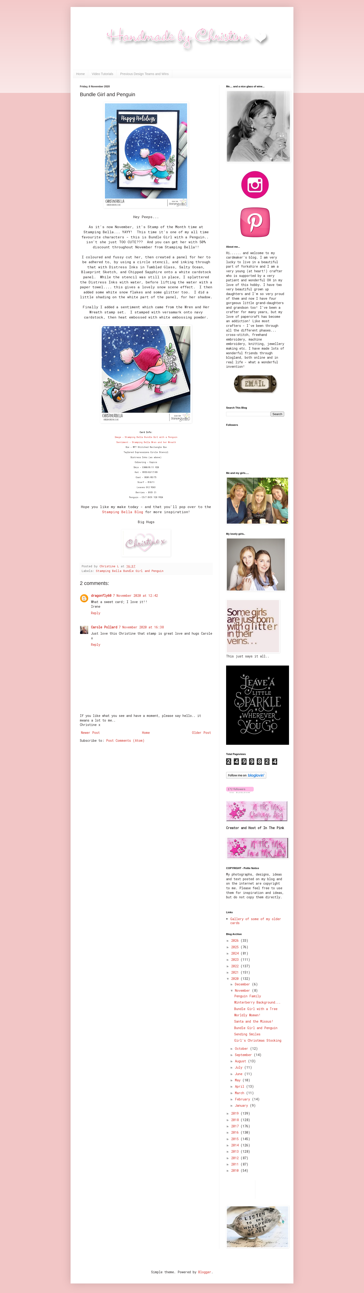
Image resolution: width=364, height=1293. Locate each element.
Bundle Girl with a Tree (255, 1009)
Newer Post (90, 732)
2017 (235, 1126)
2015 (235, 1139)
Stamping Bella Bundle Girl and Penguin (129, 571)
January (242, 1105)
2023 (235, 959)
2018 (235, 1120)
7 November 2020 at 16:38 (141, 627)
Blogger (204, 1272)
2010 (235, 1170)
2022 (235, 966)
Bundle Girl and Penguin (255, 1028)
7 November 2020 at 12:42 (135, 595)
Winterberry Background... (257, 1002)
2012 (235, 1158)
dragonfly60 (101, 595)
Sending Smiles (247, 1034)
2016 (235, 1132)
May (238, 1080)
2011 (235, 1164)
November (243, 990)
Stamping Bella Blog (122, 511)
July (239, 1067)
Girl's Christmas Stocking (257, 1040)
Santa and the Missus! (253, 1021)
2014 (235, 1145)
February (243, 1099)
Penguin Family (247, 996)
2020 (235, 978)
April (240, 1086)
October (242, 1048)
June (239, 1074)
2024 (235, 953)
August (241, 1061)
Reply (95, 613)
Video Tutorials (102, 74)
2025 (235, 947)
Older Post (201, 732)
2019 (235, 1113)
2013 (235, 1151)
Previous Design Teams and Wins (144, 74)
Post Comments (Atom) (125, 740)
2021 (235, 972)
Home (80, 74)
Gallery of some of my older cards (255, 921)
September (244, 1055)
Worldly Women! (247, 1015)
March (240, 1093)
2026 (235, 940)
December (243, 984)
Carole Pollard (104, 627)
